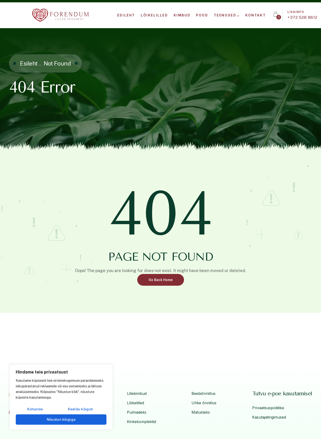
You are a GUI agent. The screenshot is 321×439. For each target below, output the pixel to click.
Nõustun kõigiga (61, 419)
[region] (61, 397)
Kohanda (35, 409)
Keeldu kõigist (80, 409)
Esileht (29, 63)
